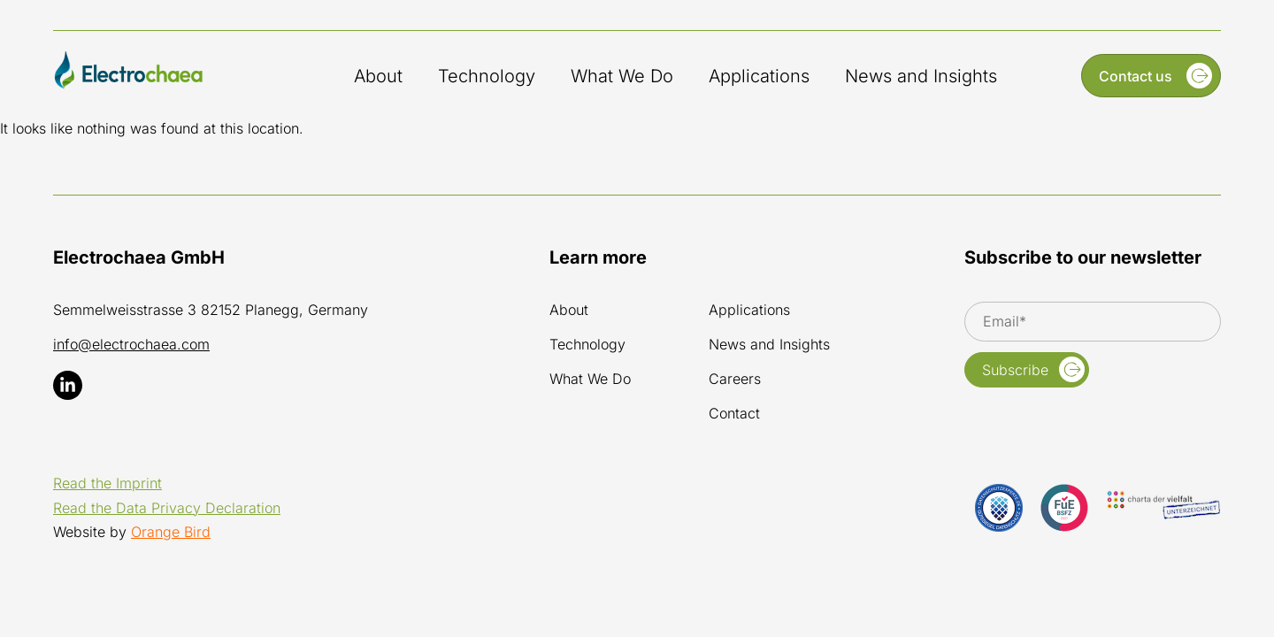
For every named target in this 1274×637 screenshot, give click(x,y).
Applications (759, 76)
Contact (734, 413)
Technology (486, 76)
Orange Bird (171, 532)
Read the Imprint (107, 483)
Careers (735, 379)
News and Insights (921, 76)
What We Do (622, 76)
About (378, 76)
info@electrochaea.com (131, 344)
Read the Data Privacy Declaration (166, 508)
